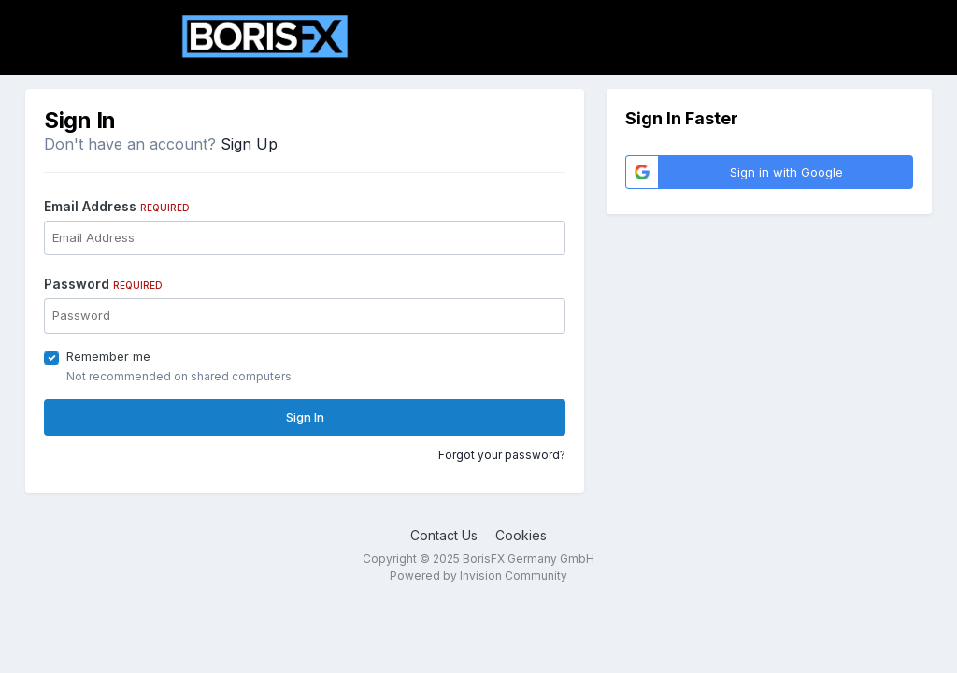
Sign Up (249, 144)
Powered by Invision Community (478, 575)
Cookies (521, 535)
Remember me (108, 356)
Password (103, 284)
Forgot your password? (501, 455)
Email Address (117, 206)
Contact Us (444, 535)
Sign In (305, 416)
